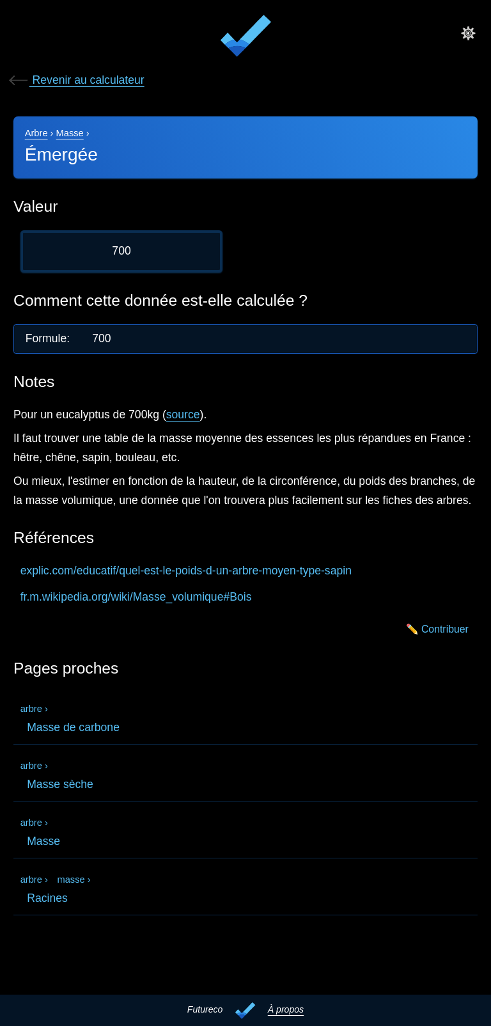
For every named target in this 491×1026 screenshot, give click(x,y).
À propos (286, 1009)
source (183, 414)
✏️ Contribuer (437, 629)
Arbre (36, 133)
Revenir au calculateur (75, 80)
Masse (70, 133)
